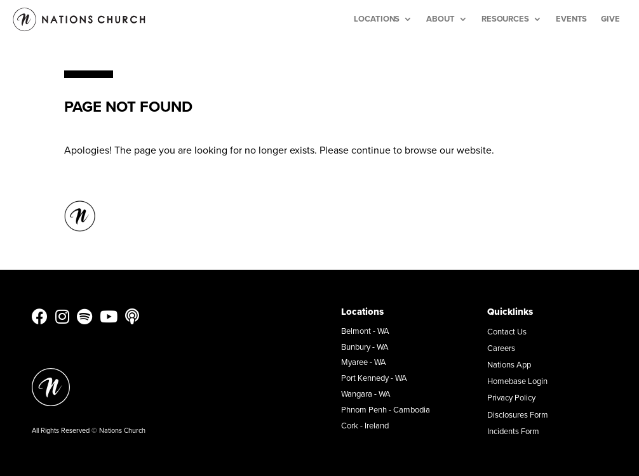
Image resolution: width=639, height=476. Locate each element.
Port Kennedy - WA (374, 377)
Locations (377, 19)
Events (571, 19)
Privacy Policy (511, 397)
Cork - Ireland (365, 425)
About (440, 19)
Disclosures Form (517, 414)
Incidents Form (513, 431)
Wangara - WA (366, 393)
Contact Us (507, 331)
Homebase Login (517, 381)
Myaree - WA (363, 361)
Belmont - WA (365, 330)
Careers (501, 348)
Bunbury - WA (365, 346)
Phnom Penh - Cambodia (385, 409)
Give (610, 19)
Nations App (509, 364)
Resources (505, 19)
